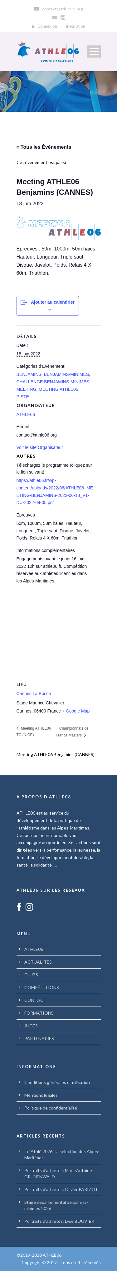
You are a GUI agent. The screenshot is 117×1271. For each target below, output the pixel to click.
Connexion (47, 26)
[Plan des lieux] (59, 633)
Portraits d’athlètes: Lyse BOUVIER (59, 1221)
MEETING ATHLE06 (58, 389)
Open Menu (94, 51)
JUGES (31, 1025)
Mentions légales (41, 1095)
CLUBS (31, 974)
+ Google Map (76, 710)
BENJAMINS (29, 374)
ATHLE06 (26, 414)
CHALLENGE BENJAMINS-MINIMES (53, 381)
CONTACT (35, 1000)
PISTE (23, 396)
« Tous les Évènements (44, 147)
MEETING (27, 389)
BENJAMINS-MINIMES (66, 374)
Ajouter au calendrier (53, 302)
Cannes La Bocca (34, 693)
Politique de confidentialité (50, 1107)
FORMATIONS (39, 1013)
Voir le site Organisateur (40, 447)
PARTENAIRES (39, 1038)
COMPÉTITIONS (41, 987)
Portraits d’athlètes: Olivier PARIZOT (61, 1189)
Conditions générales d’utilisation (57, 1082)
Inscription (75, 26)
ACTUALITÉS (38, 962)
